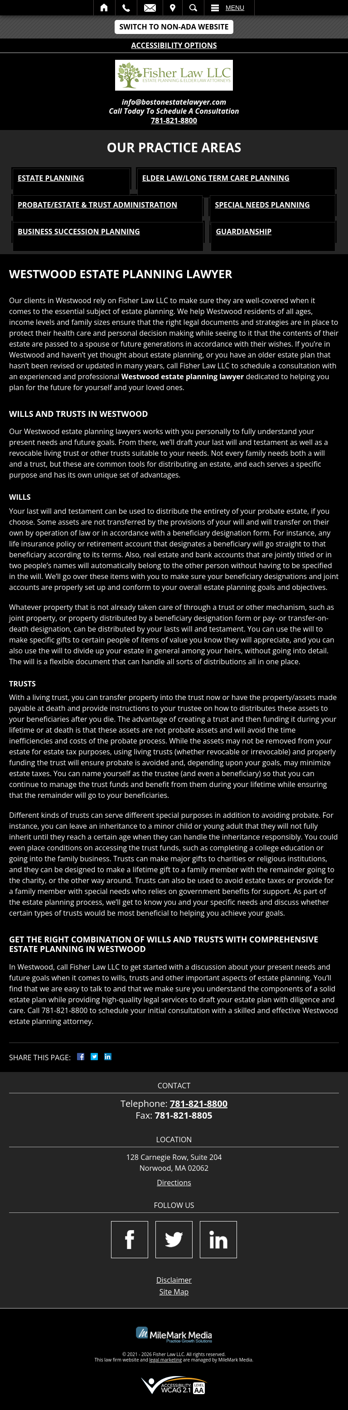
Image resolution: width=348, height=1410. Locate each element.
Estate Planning (51, 178)
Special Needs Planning (262, 205)
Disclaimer (174, 1280)
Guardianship (243, 232)
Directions (174, 1183)
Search (193, 7)
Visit (172, 7)
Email (150, 7)
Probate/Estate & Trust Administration (97, 205)
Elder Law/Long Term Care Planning (216, 178)
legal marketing (166, 1360)
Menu (235, 7)
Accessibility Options (174, 45)
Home (104, 7)
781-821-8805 (184, 1115)
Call (126, 7)
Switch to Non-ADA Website (173, 27)
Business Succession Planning (79, 232)
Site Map (174, 1292)
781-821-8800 (174, 121)
